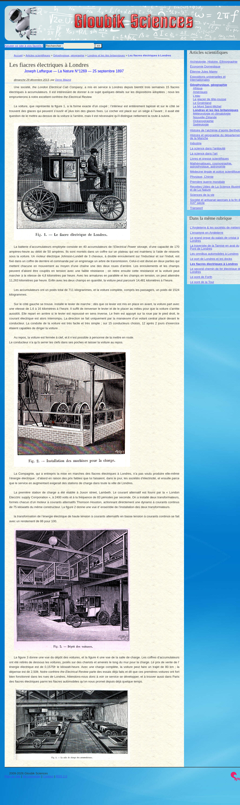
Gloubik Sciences (160, 18)
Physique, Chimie (202, 176)
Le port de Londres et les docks (211, 259)
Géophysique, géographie (68, 55)
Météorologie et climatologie (212, 113)
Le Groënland (202, 103)
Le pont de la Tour (202, 282)
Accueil (18, 55)
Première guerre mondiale (207, 182)
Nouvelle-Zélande (205, 117)
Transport (196, 208)
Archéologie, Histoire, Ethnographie (214, 61)
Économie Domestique (205, 66)
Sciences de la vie (202, 194)
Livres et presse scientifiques (209, 158)
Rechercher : (54, 46)
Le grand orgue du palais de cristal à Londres (214, 239)
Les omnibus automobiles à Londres (214, 253)
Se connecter (32, 776)
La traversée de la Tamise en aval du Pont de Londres (214, 247)
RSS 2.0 (61, 776)
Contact (48, 776)
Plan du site (12, 776)
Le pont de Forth (201, 277)
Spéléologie (201, 124)
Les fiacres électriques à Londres (214, 264)
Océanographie (203, 121)
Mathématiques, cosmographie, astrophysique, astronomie (211, 165)
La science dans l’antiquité (208, 148)
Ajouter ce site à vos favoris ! (24, 46)
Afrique (198, 88)
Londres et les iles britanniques (106, 55)
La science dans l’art (204, 153)
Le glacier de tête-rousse (209, 99)
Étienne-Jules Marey (204, 71)
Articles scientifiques (38, 55)
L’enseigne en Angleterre (206, 232)
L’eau (196, 95)
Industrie (196, 143)
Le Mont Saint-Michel (207, 106)
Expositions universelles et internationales (208, 78)
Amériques (200, 92)
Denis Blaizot (63, 79)
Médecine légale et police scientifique (215, 171)
